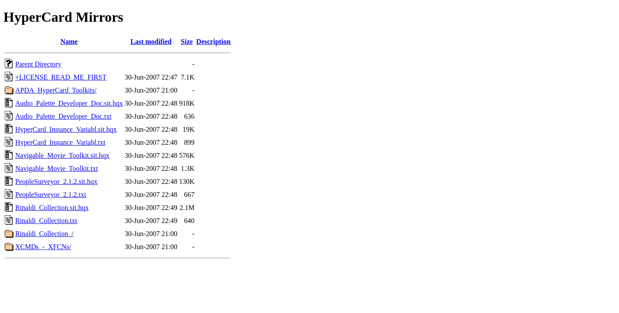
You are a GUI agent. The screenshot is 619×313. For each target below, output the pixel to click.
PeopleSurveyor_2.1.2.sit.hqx (56, 181)
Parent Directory (38, 64)
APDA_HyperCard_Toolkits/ (55, 90)
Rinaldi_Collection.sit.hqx (52, 207)
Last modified (151, 41)
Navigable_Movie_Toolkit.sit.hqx (62, 155)
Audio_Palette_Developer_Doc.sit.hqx (69, 103)
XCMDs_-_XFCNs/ (43, 246)
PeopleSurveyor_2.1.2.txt (50, 194)
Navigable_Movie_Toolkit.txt (56, 168)
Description (213, 41)
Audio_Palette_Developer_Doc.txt (63, 116)
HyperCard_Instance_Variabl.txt (60, 142)
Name (69, 41)
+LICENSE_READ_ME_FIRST (60, 77)
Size (187, 41)
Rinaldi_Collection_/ (44, 233)
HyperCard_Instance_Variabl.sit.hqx (66, 129)
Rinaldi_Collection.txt (46, 220)
